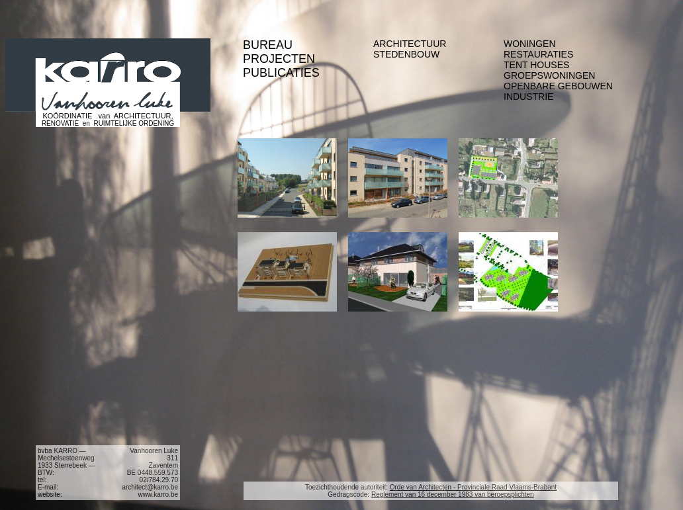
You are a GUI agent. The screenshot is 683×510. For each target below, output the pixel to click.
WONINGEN (530, 43)
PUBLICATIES (281, 72)
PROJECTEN (279, 58)
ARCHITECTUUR (409, 43)
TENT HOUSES (536, 65)
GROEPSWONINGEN (549, 75)
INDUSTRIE (528, 96)
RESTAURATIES (538, 54)
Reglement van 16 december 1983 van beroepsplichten (452, 494)
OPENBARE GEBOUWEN (558, 86)
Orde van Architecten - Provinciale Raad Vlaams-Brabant (473, 487)
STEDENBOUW (406, 54)
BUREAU (268, 45)
